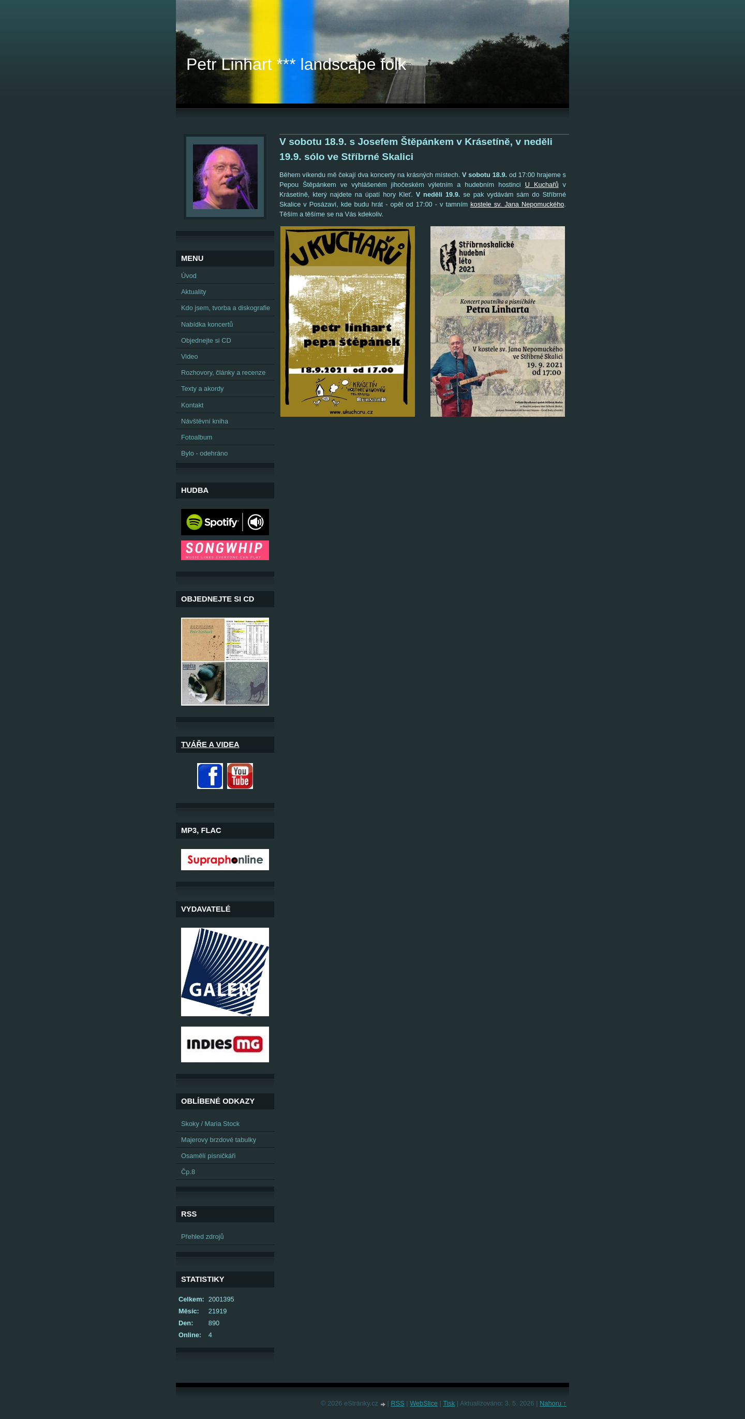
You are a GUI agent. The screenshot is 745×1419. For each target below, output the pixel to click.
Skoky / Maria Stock (210, 1124)
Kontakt (192, 405)
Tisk (449, 1403)
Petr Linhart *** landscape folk (296, 64)
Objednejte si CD (206, 340)
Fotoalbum (196, 437)
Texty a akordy (202, 388)
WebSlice (424, 1403)
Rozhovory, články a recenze (223, 372)
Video (189, 356)
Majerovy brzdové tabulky (218, 1140)
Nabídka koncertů (207, 324)
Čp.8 (188, 1172)
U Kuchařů (542, 184)
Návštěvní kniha (204, 421)
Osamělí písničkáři (208, 1156)
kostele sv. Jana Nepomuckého (517, 204)
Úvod (189, 276)
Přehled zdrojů (202, 1236)
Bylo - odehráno (204, 453)
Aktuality (193, 292)
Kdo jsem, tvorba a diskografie (225, 308)
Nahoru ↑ (553, 1403)
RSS (397, 1403)
